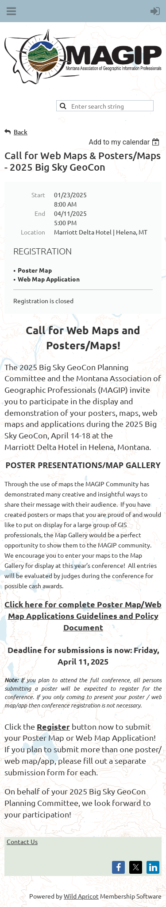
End (40, 213)
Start (38, 195)
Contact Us (22, 841)
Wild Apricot (81, 896)
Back (20, 132)
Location (33, 232)
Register (53, 726)
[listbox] (125, 142)
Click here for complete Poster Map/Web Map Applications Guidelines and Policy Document (83, 615)
